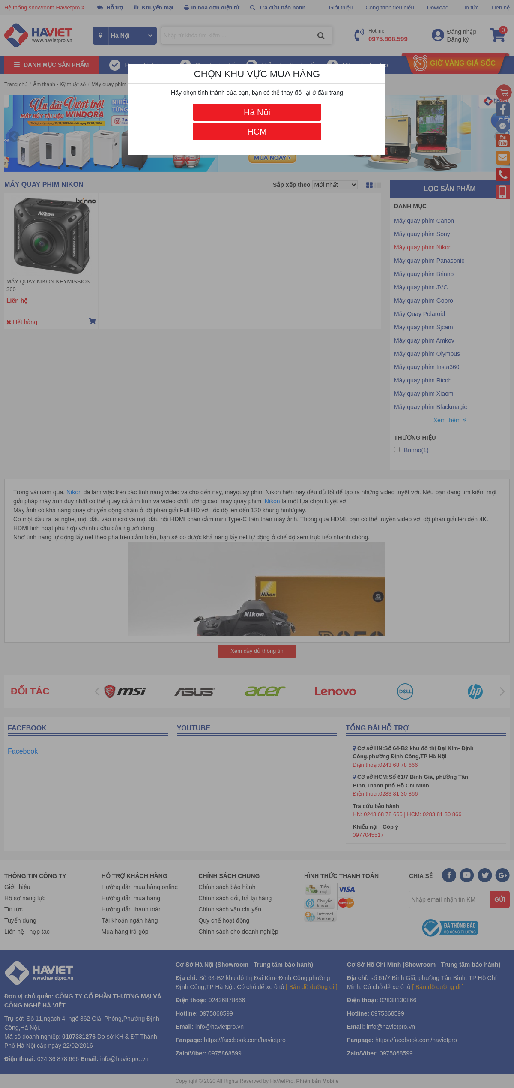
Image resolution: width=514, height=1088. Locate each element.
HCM (257, 131)
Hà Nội (257, 112)
